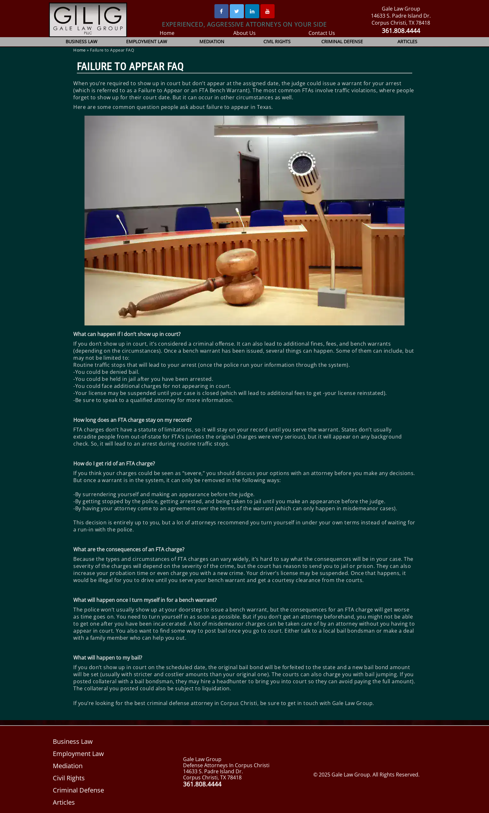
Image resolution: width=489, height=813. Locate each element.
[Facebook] (221, 11)
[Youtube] (268, 11)
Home (167, 33)
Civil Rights (277, 41)
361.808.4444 (401, 30)
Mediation (211, 41)
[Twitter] (237, 11)
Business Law (81, 41)
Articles (407, 41)
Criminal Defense (342, 41)
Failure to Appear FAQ (130, 67)
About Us (245, 33)
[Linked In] (252, 11)
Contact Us (322, 33)
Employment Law (147, 41)
